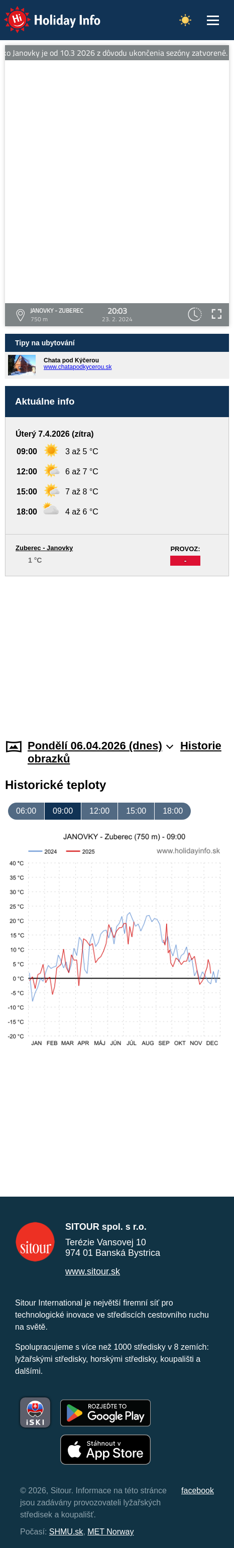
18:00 (173, 811)
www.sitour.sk (92, 1271)
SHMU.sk (66, 1531)
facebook (197, 1490)
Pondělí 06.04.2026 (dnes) (100, 745)
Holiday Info (43, 13)
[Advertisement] (117, 651)
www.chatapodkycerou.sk (77, 366)
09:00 (63, 811)
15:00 (136, 811)
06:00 (26, 811)
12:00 (99, 811)
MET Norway (110, 1531)
